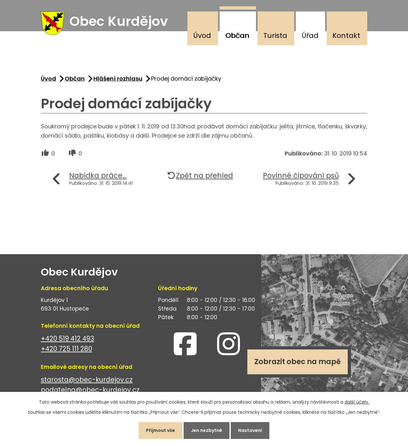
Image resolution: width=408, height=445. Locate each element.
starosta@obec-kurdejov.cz (87, 379)
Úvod (202, 35)
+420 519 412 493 (67, 338)
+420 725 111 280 (66, 349)
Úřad (310, 35)
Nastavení (250, 430)
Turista (275, 35)
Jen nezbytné (206, 430)
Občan (237, 35)
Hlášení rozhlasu (117, 79)
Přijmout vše (160, 430)
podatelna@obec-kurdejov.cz (90, 390)
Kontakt (346, 35)
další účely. (357, 402)
